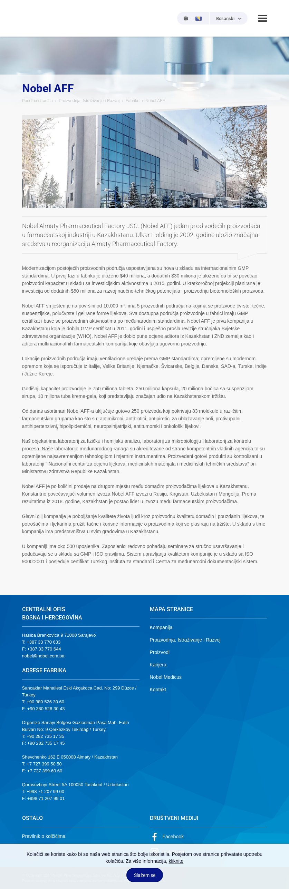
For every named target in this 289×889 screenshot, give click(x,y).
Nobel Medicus (166, 677)
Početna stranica (37, 100)
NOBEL (31, 18)
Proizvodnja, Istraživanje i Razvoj (89, 100)
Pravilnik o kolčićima (44, 836)
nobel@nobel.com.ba (43, 655)
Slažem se (144, 875)
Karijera (158, 664)
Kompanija (161, 627)
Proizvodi (160, 652)
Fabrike (132, 100)
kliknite (176, 861)
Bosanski (225, 18)
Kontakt (158, 689)
